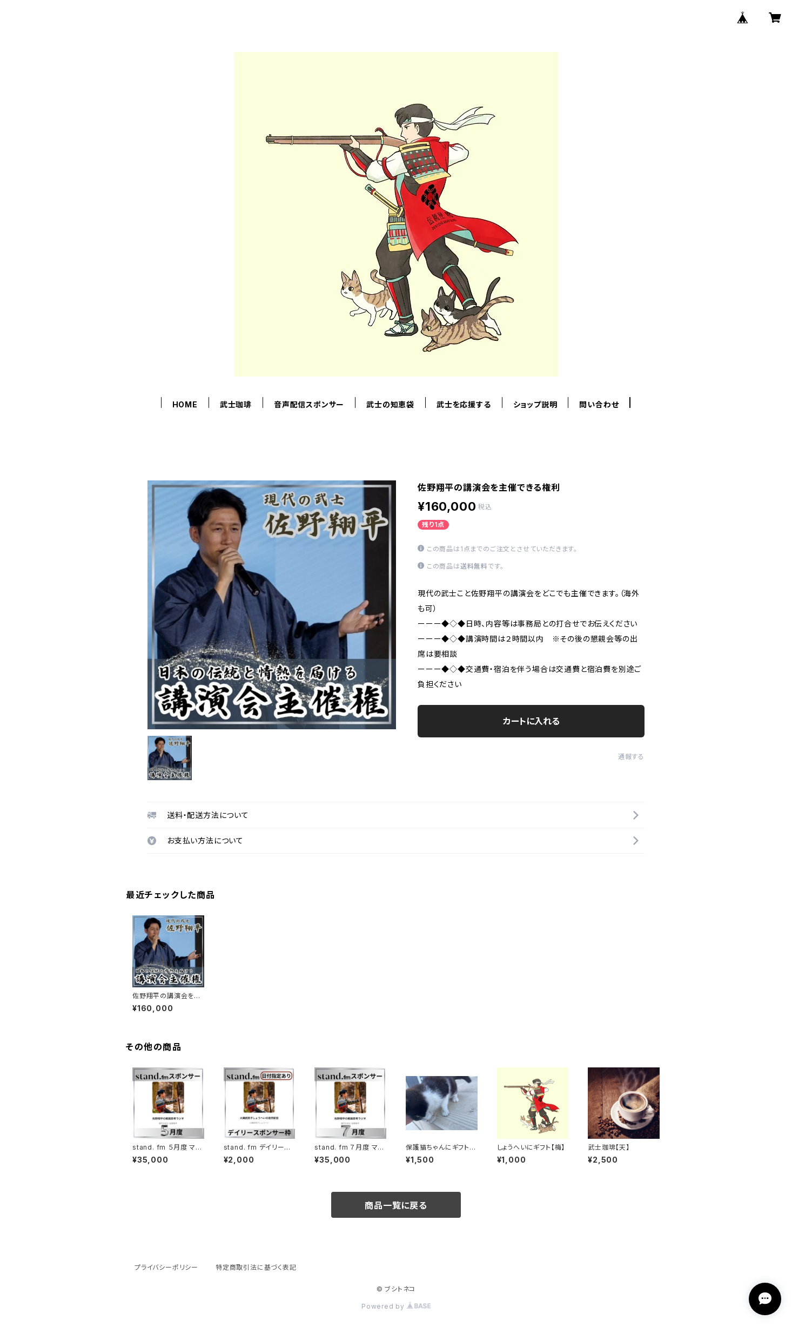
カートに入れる (531, 721)
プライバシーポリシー (166, 1267)
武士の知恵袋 (390, 404)
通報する (631, 757)
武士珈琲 (236, 404)
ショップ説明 (535, 404)
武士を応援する (464, 404)
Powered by (396, 1306)
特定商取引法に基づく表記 (256, 1267)
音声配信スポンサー (309, 404)
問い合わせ (599, 404)
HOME (185, 404)
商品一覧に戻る (396, 1205)
